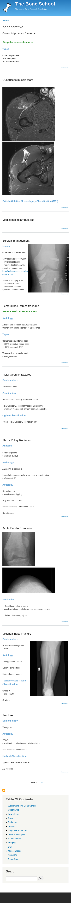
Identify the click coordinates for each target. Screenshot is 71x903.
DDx (10, 847)
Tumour (11, 826)
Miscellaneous (14, 851)
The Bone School (35, 3)
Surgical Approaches (17, 830)
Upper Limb (13, 810)
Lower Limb (13, 814)
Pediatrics (12, 822)
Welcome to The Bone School (22, 806)
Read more (64, 68)
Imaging (12, 842)
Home (5, 20)
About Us (12, 855)
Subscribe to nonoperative (3, 790)
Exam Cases (14, 859)
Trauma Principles (16, 834)
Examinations (14, 838)
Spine (10, 818)
